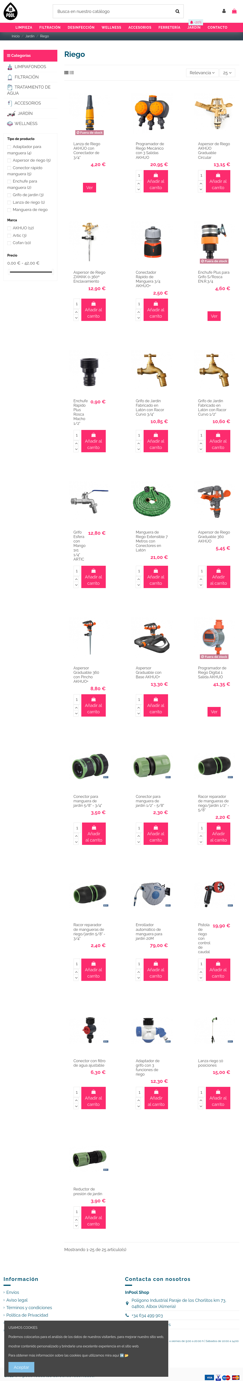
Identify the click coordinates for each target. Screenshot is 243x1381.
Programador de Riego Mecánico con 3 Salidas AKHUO (150, 151)
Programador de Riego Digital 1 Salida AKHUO (212, 672)
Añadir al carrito (155, 181)
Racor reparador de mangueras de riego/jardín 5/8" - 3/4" (89, 932)
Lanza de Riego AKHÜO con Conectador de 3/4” (87, 151)
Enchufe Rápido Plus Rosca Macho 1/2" (81, 412)
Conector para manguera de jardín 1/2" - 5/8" (150, 801)
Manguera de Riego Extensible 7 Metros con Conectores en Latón (152, 541)
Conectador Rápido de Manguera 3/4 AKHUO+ (148, 279)
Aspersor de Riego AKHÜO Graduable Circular (214, 151)
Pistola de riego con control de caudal (204, 938)
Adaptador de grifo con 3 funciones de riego (148, 1068)
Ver (89, 187)
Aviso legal (16, 1300)
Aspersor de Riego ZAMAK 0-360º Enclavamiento (90, 277)
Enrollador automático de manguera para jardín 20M (149, 932)
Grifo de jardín (28, 194)
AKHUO (23, 228)
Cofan (22, 242)
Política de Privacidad (27, 1315)
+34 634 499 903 (147, 1315)
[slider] (9, 272)
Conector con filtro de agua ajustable (90, 1063)
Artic (20, 235)
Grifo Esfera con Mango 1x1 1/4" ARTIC (80, 546)
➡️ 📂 (124, 1355)
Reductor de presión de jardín (88, 1191)
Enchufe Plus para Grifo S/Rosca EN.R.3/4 (214, 277)
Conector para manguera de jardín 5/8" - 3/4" (88, 801)
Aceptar (21, 1367)
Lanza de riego (29, 202)
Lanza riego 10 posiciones (210, 1063)
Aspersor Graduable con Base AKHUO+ (148, 672)
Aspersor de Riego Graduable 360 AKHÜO (214, 536)
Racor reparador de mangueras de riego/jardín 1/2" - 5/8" (213, 803)
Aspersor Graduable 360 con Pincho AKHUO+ (86, 675)
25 (227, 72)
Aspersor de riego (32, 160)
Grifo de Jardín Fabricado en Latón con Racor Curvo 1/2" (212, 408)
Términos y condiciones (29, 1307)
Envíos (12, 1292)
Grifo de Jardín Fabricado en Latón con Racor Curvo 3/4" (150, 408)
